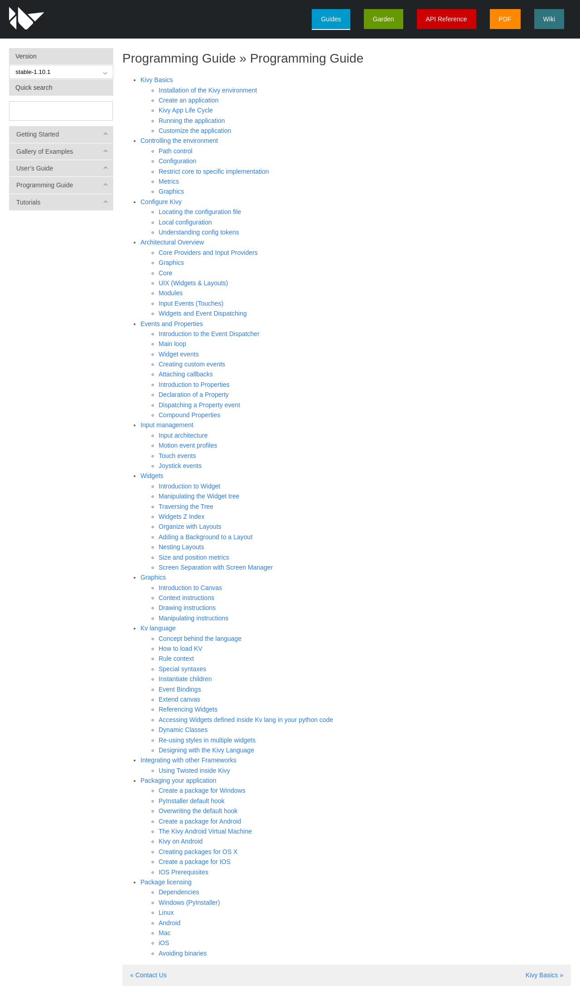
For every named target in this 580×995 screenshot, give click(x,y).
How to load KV (181, 648)
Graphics (171, 191)
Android (169, 923)
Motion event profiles (188, 445)
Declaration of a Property (194, 394)
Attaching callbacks (186, 374)
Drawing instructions (187, 607)
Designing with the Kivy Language (206, 750)
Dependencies (179, 892)
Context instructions (186, 597)
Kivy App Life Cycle (186, 110)
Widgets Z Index (181, 516)
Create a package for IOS (195, 861)
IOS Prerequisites (183, 872)
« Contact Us (148, 975)
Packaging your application (178, 780)
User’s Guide (34, 168)
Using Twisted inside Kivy (194, 770)
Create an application (188, 100)
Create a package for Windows (202, 790)
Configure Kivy (161, 201)
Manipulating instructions (193, 618)
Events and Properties (171, 323)
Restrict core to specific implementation (214, 171)
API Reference (446, 19)
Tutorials (28, 202)
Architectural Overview (172, 242)
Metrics (169, 181)
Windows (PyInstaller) (189, 902)
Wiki (549, 19)
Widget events (179, 354)
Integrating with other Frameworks (188, 760)
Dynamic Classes (183, 729)
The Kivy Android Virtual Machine (205, 831)
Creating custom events (192, 364)
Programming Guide (44, 185)
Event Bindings (180, 689)
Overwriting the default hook (198, 811)
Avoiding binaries (183, 953)
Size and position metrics (194, 557)
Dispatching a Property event (199, 405)
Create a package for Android (200, 821)
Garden (383, 19)
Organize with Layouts (190, 526)
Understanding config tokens (199, 232)
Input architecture (183, 435)
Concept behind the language (200, 638)
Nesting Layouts (181, 547)
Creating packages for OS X (198, 851)
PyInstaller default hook (192, 801)
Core (165, 273)
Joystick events (180, 465)
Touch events (177, 455)
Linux (166, 912)
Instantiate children (185, 679)
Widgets (152, 475)
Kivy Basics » (544, 975)
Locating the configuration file (200, 211)
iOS (164, 942)
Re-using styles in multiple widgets (207, 740)
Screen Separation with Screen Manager (216, 567)
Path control (176, 151)
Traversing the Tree (186, 506)
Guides (331, 19)
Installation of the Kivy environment (208, 90)
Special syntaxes (182, 669)
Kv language (158, 628)
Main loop (172, 343)
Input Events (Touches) (191, 303)
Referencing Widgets (188, 709)
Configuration (177, 161)
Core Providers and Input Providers (208, 252)
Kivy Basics (156, 79)
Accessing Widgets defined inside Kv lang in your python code (246, 719)
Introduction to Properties (194, 384)
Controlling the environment (179, 140)
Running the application (192, 120)
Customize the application (195, 130)
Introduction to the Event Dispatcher (209, 333)
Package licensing (166, 882)
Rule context (176, 658)
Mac (164, 932)
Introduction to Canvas (190, 587)
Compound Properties (189, 415)
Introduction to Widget (189, 486)
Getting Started (37, 134)
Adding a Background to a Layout (205, 537)
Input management (166, 425)
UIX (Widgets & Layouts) (193, 283)
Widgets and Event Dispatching (203, 313)
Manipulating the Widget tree (199, 496)
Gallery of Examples (44, 151)
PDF (505, 19)
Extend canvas (179, 699)
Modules (171, 293)
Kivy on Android (181, 841)
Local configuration (185, 222)
